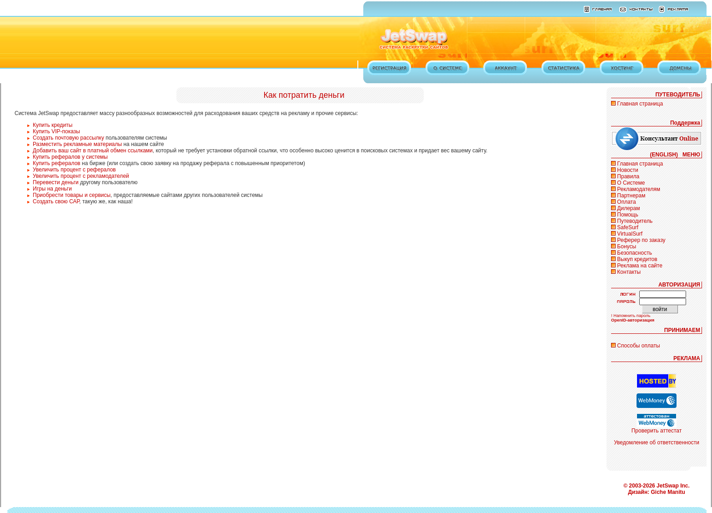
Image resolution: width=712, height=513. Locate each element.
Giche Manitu (668, 492)
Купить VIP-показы (56, 131)
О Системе (631, 183)
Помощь (627, 214)
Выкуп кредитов (637, 259)
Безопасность (634, 253)
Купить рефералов (56, 163)
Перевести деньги (56, 182)
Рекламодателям (638, 189)
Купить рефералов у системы (70, 157)
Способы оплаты (638, 345)
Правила (628, 176)
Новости (627, 170)
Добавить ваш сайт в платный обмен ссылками (93, 150)
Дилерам (628, 208)
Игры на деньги (52, 189)
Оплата (626, 202)
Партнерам (631, 195)
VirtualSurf (629, 234)
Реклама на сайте (639, 265)
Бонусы (626, 246)
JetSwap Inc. (673, 486)
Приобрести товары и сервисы (71, 195)
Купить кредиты (52, 125)
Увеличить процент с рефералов (74, 169)
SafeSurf (627, 227)
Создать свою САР (56, 201)
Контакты (629, 272)
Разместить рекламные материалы (77, 144)
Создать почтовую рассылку (68, 138)
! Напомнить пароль (631, 315)
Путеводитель (634, 221)
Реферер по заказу (641, 240)
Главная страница (640, 104)
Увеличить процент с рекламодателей (81, 176)
